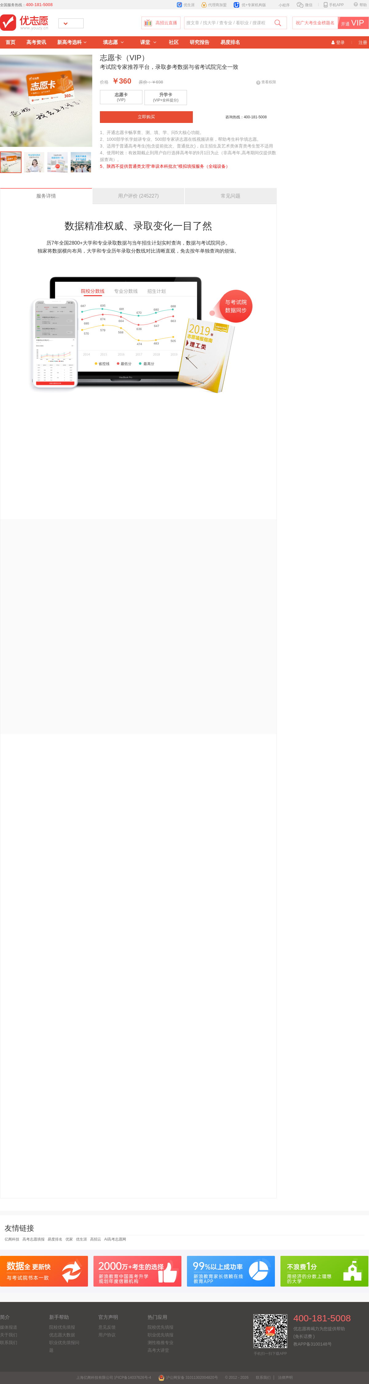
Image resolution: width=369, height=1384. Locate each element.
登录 (338, 42)
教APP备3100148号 (312, 1344)
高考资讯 (36, 42)
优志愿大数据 (62, 1334)
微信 (304, 5)
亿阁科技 (12, 1239)
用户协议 (107, 1334)
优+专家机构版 (250, 5)
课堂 (148, 42)
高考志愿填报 (33, 1239)
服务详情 (46, 196)
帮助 (360, 5)
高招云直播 (166, 22)
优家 (69, 1239)
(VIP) (121, 97)
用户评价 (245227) (138, 196)
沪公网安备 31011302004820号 (188, 1377)
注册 (363, 42)
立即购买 (146, 117)
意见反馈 (107, 1327)
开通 (355, 23)
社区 (174, 42)
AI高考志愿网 (115, 1239)
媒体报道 (8, 1327)
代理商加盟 (214, 5)
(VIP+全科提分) (165, 97)
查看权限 (268, 82)
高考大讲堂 (158, 1350)
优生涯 (186, 5)
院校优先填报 (62, 1327)
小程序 (281, 4)
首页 (10, 42)
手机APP (334, 5)
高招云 (95, 1239)
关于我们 (8, 1334)
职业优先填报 (160, 1334)
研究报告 (199, 42)
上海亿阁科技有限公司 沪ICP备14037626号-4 (113, 1377)
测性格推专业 (160, 1342)
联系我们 (8, 1342)
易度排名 (230, 42)
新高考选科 (71, 42)
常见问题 (230, 196)
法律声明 (285, 1377)
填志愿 (113, 42)
